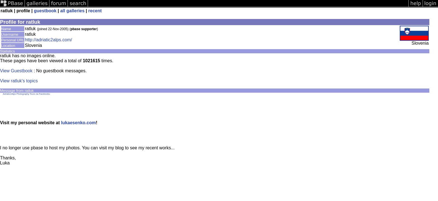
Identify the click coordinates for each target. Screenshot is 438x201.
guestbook (45, 10)
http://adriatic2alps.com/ (48, 39)
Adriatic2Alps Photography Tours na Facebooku (26, 94)
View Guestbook (16, 70)
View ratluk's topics (19, 80)
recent (95, 10)
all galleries (72, 10)
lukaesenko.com (78, 122)
